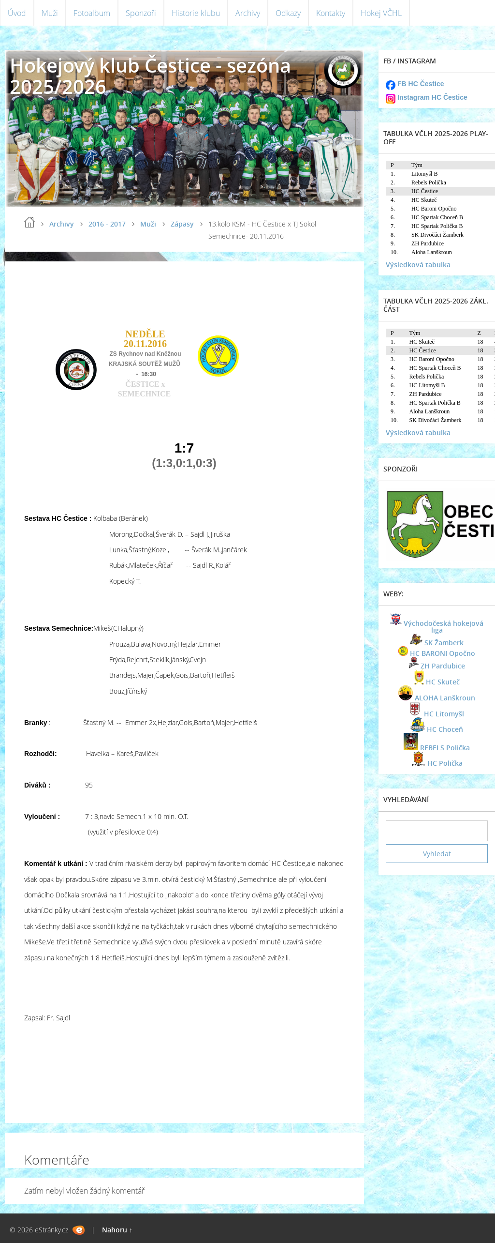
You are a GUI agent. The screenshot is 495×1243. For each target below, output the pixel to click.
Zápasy (182, 223)
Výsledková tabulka (418, 264)
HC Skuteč (443, 681)
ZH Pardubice (443, 665)
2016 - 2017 (107, 223)
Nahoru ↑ (117, 1229)
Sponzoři (141, 13)
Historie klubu (196, 13)
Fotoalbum (91, 13)
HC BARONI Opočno (442, 653)
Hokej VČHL (381, 13)
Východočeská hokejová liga (443, 627)
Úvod (17, 13)
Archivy (247, 13)
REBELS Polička (445, 747)
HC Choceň (445, 729)
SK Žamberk (444, 642)
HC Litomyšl (444, 713)
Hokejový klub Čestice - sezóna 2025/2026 (150, 76)
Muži (50, 13)
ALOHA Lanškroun (445, 697)
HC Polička (445, 763)
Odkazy (288, 13)
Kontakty (330, 13)
